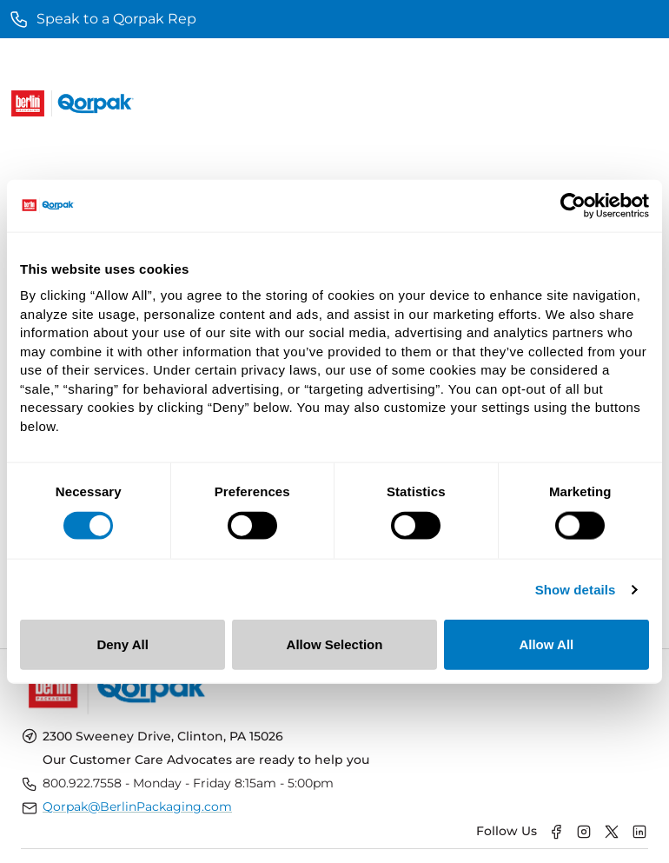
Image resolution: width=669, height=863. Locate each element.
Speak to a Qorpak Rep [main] (102, 19)
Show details (575, 588)
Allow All (546, 644)
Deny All (122, 644)
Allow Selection (335, 644)
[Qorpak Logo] (95, 103)
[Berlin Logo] (27, 103)
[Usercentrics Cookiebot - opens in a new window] (573, 205)
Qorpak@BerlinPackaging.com (137, 806)
